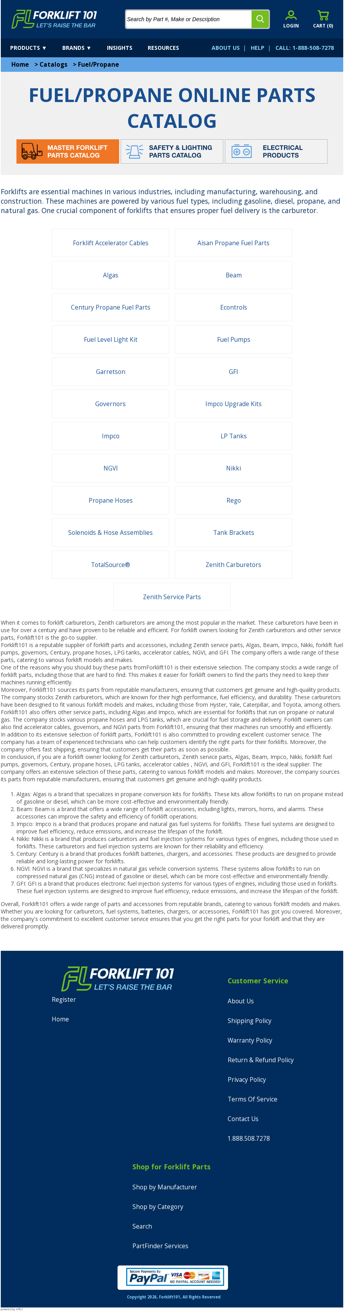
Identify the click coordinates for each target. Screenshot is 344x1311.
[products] (35, 47)
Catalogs (53, 64)
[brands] (83, 47)
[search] (260, 19)
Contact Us (243, 1119)
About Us (241, 1001)
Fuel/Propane (98, 64)
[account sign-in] (291, 19)
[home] (54, 19)
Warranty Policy (250, 1040)
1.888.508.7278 (249, 1138)
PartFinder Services (160, 1246)
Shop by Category (157, 1207)
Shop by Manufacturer (164, 1187)
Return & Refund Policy (261, 1060)
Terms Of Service (252, 1099)
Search (142, 1226)
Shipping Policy (250, 1021)
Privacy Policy (247, 1080)
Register (64, 1000)
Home (20, 64)
